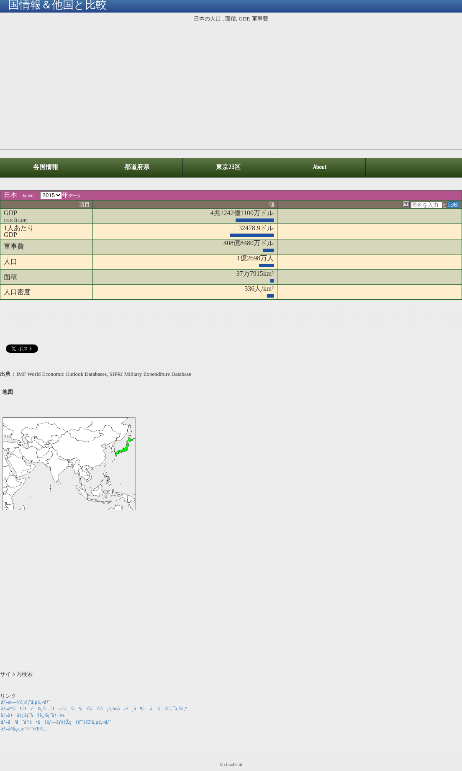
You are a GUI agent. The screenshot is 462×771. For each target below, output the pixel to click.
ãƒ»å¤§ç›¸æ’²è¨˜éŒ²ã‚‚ (24, 729)
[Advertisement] (231, 84)
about (319, 167)
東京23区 (228, 167)
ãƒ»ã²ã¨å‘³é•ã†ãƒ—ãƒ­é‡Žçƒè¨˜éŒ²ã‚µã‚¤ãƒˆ (56, 722)
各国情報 (45, 167)
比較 (453, 205)
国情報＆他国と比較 (57, 5)
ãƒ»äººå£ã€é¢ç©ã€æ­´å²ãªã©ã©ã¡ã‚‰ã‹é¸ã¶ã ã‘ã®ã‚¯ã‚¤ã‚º (94, 709)
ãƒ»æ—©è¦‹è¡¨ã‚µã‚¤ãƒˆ (25, 702)
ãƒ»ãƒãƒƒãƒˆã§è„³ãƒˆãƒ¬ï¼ (35, 715)
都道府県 (136, 167)
